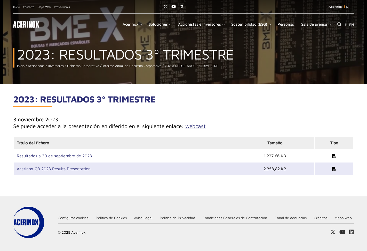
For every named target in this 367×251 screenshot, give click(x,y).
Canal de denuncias (291, 218)
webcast (195, 126)
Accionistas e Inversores (45, 66)
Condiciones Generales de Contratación (235, 218)
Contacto (28, 7)
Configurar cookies (73, 218)
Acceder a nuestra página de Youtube (173, 7)
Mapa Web (44, 7)
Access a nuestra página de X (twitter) (165, 7)
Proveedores (62, 7)
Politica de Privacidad (177, 218)
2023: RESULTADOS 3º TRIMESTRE (191, 66)
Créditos (320, 218)
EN (351, 24)
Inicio (16, 7)
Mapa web (343, 218)
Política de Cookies (111, 218)
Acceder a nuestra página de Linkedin (181, 7)
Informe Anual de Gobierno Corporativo (131, 66)
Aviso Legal (143, 218)
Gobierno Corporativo (82, 66)
